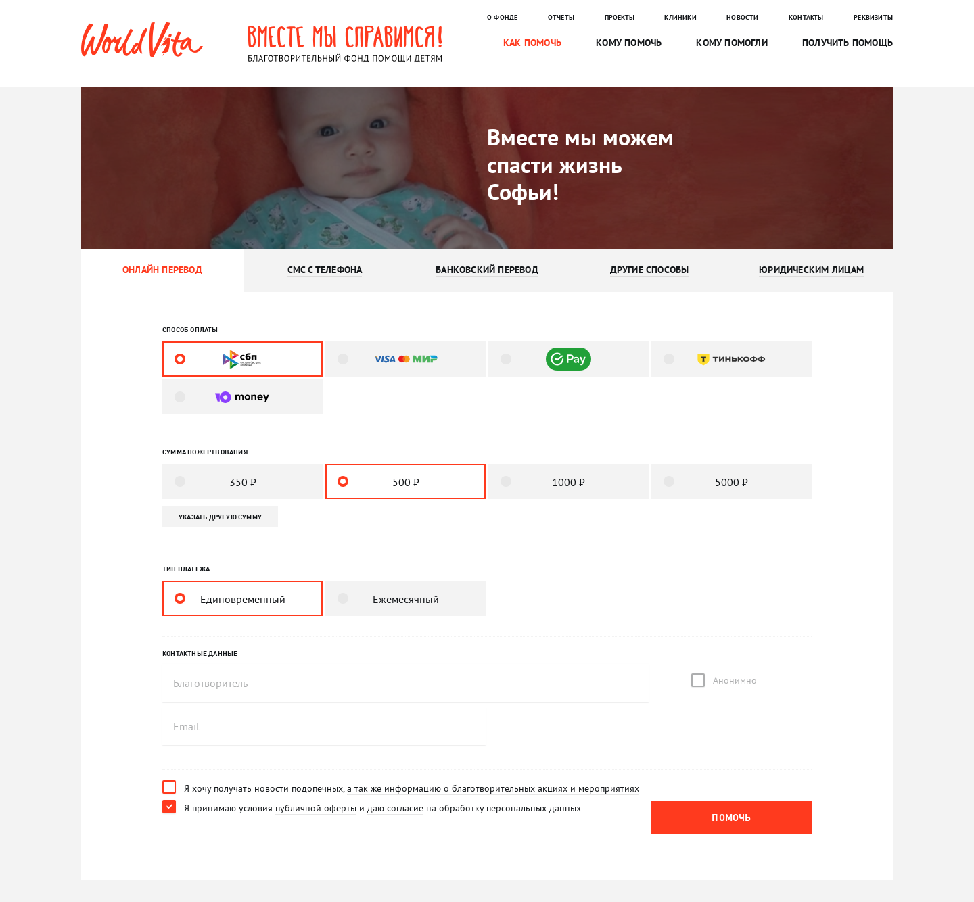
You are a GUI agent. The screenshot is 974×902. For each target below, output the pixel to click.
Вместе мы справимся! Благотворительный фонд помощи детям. (345, 43)
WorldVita (142, 40)
